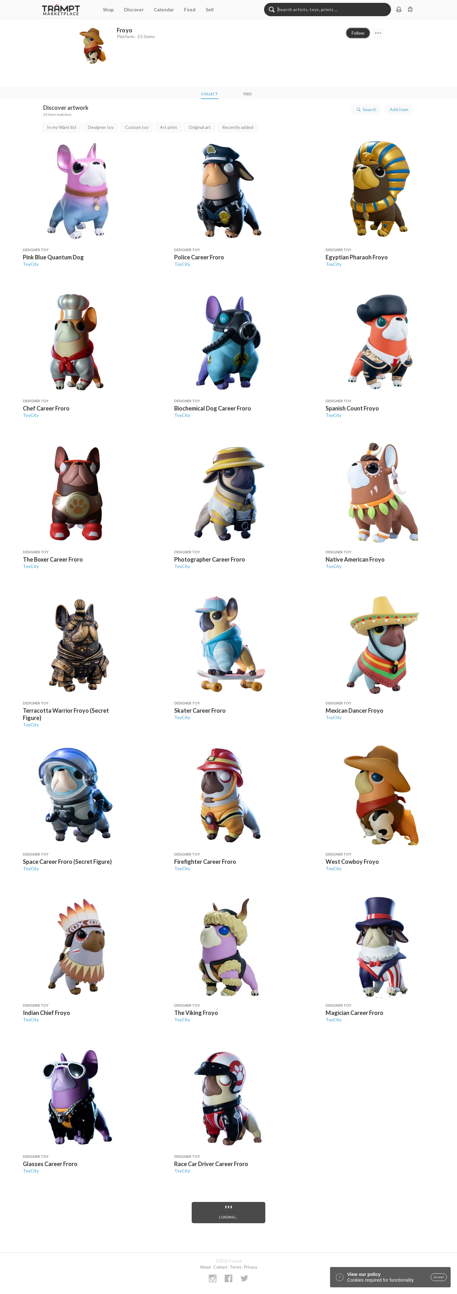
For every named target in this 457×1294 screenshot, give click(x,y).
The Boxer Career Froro (53, 559)
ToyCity (31, 264)
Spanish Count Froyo (352, 408)
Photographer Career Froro (209, 559)
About (205, 1267)
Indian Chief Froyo (46, 1012)
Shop (108, 9)
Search (366, 109)
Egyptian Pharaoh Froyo (357, 257)
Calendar (164, 9)
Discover (134, 9)
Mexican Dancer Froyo (354, 710)
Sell (210, 9)
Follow (358, 33)
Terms (236, 1267)
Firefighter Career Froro (205, 861)
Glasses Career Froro (50, 1163)
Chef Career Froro (46, 408)
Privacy (250, 1267)
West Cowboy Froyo (352, 861)
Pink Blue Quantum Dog (53, 257)
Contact (220, 1267)
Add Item (399, 109)
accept (439, 1277)
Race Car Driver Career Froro (211, 1163)
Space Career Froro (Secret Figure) (67, 861)
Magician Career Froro (354, 1012)
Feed (189, 9)
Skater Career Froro (200, 710)
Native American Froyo (355, 559)
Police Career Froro (199, 257)
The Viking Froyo (196, 1012)
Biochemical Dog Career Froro (212, 408)
